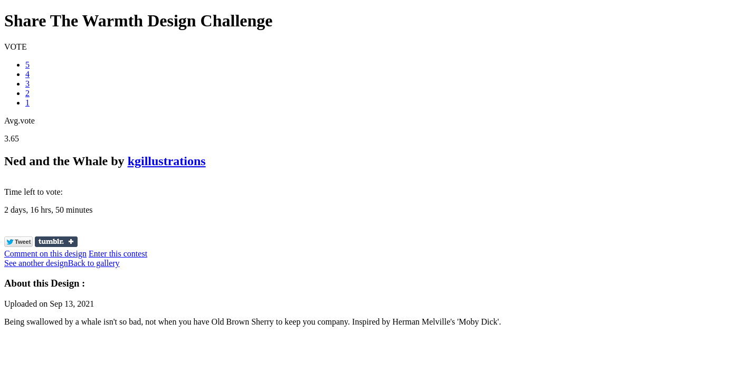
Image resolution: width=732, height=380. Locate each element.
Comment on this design (45, 253)
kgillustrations (167, 161)
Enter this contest (118, 253)
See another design (36, 263)
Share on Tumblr (56, 241)
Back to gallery (94, 263)
